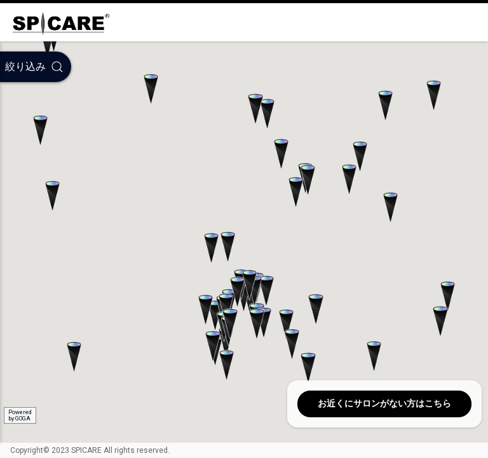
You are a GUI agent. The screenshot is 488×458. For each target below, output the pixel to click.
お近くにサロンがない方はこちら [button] (384, 403)
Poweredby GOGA (20, 415)
